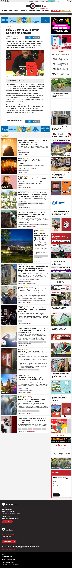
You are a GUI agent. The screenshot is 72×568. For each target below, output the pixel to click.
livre (28, 152)
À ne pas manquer (61, 342)
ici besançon (21, 390)
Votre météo (61, 435)
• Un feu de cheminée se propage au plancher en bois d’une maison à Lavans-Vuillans (60, 59)
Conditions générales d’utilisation (11, 518)
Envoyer (56, 495)
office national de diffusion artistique (35, 341)
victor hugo (43, 300)
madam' (20, 185)
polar (8, 116)
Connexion (66, 241)
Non (55, 483)
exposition (24, 411)
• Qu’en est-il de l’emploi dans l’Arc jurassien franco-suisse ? (60, 55)
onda (45, 341)
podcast (26, 390)
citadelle (29, 203)
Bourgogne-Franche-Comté (25, 139)
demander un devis (9, 541)
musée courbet (27, 281)
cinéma (20, 321)
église (46, 224)
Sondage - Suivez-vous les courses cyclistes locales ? (60, 478)
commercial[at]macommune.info (9, 538)
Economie (31, 287)
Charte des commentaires (9, 511)
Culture (8, 26)
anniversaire (21, 281)
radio (30, 390)
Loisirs (29, 396)
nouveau (37, 369)
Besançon (20, 176)
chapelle (30, 224)
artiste (20, 411)
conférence (24, 429)
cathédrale (26, 224)
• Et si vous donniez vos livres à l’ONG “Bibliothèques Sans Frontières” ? (61, 74)
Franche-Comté (22, 375)
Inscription (56, 241)
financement (25, 300)
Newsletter (7, 521)
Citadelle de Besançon (23, 369)
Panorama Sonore (38, 257)
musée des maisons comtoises (33, 411)
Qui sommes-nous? (7, 509)
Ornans (20, 264)
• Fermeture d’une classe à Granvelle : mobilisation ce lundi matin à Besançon (61, 69)
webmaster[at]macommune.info (9, 549)
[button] (67, 1)
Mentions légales (7, 516)
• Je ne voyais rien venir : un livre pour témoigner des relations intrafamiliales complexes (60, 64)
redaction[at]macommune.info (9, 534)
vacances (44, 429)
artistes (20, 341)
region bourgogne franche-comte (25, 343)
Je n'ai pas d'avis (58, 485)
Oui (55, 481)
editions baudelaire (22, 152)
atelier (20, 429)
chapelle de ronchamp (23, 203)
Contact (5, 507)
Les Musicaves (25, 170)
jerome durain (25, 341)
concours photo (36, 224)
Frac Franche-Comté (37, 429)
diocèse (42, 224)
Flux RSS (5, 514)
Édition (38, 8)
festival (20, 170)
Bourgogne (21, 158)
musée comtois (31, 369)
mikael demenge (36, 300)
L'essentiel (61, 51)
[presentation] (39, 74)
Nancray (20, 396)
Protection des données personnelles (11, 513)
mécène (30, 300)
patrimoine (41, 203)
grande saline (35, 203)
